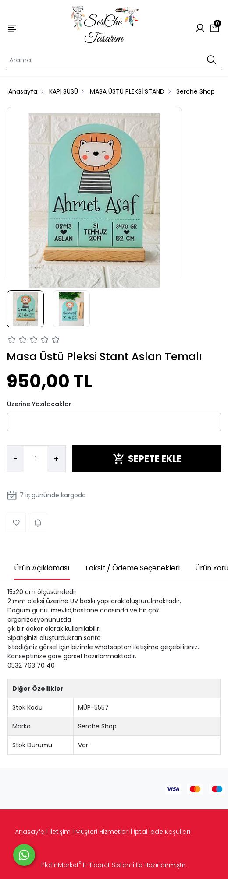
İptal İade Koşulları (162, 831)
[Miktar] (35, 459)
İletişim (60, 831)
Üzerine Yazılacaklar (39, 404)
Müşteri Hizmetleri (102, 831)
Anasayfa (30, 831)
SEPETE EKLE (147, 458)
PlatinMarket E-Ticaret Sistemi (87, 865)
